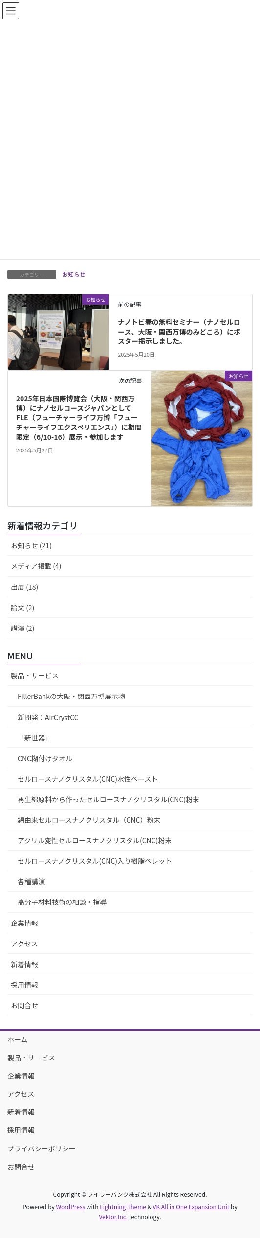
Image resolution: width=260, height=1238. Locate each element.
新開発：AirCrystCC (48, 717)
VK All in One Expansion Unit (191, 1206)
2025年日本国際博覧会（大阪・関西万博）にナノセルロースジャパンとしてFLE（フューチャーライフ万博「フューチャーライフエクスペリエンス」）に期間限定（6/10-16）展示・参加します (79, 417)
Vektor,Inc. (113, 1217)
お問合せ (24, 1005)
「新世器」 (35, 738)
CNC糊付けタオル (45, 758)
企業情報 (24, 923)
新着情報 (24, 964)
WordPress (70, 1206)
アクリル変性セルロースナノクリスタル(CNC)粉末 (95, 840)
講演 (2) (22, 628)
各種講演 (31, 881)
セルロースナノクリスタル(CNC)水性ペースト (88, 779)
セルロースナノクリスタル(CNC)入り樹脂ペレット (95, 861)
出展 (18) (24, 587)
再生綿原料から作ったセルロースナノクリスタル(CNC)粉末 (108, 799)
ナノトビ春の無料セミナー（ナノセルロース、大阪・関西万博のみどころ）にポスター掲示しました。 (179, 331)
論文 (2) (22, 607)
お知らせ (74, 274)
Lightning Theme (123, 1206)
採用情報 (24, 985)
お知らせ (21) (31, 545)
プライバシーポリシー (41, 1148)
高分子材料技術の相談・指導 (62, 902)
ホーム (17, 1039)
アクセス (24, 943)
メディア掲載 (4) (36, 566)
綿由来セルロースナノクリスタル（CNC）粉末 (89, 820)
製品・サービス (35, 675)
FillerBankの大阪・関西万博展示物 (71, 696)
